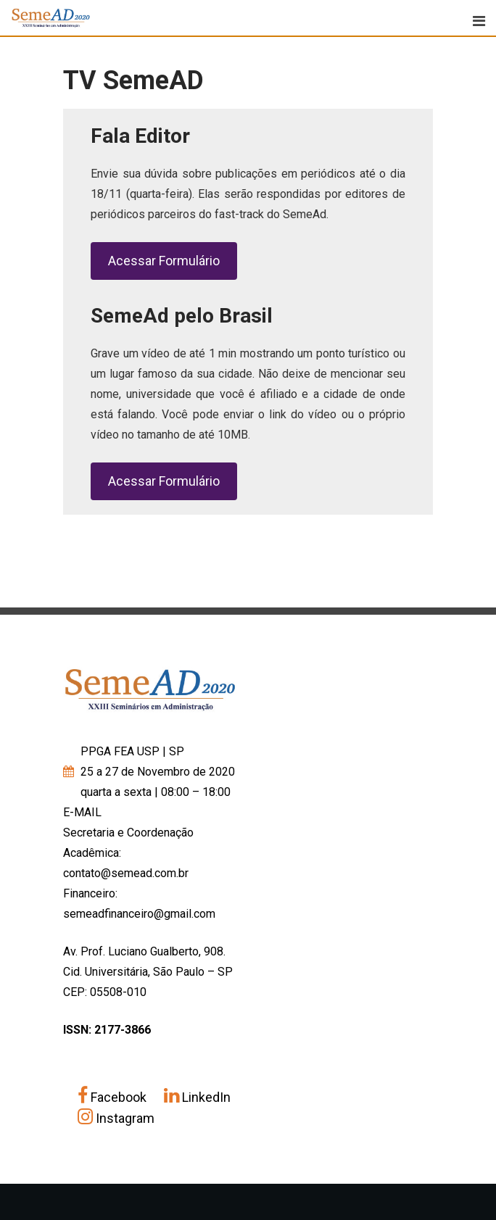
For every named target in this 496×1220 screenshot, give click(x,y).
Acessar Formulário (164, 260)
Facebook (113, 1097)
